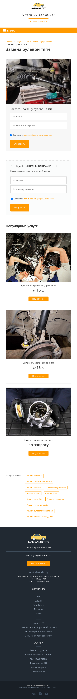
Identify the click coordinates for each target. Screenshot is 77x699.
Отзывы (38, 613)
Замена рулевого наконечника (38, 362)
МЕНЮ (11, 30)
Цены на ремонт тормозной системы (38, 627)
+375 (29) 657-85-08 (39, 14)
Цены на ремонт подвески (38, 631)
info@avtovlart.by (40, 572)
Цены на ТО (38, 623)
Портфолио (38, 605)
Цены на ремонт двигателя (38, 636)
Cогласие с (33, 135)
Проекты (38, 609)
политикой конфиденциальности (38, 135)
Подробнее (38, 298)
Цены (38, 597)
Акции (38, 601)
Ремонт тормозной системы (39, 481)
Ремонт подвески (34, 475)
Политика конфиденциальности (32, 687)
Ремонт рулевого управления (40, 511)
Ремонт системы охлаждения (40, 516)
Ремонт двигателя (35, 487)
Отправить (19, 144)
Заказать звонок (38, 563)
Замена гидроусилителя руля (38, 440)
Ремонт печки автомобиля (39, 505)
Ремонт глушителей (57, 487)
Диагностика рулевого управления (38, 285)
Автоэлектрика (33, 493)
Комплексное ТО (34, 499)
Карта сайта (51, 687)
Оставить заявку (38, 21)
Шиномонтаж (51, 493)
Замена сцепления (55, 499)
